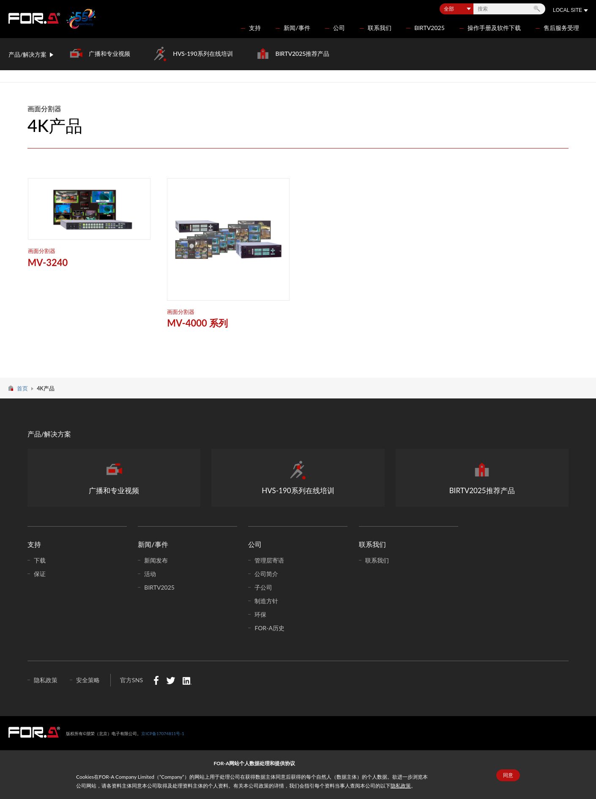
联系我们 (379, 27)
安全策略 (88, 680)
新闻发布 (156, 560)
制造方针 (266, 600)
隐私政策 (401, 786)
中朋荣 (34, 732)
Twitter (170, 680)
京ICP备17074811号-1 (162, 733)
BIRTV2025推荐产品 (303, 53)
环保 (260, 614)
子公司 (263, 587)
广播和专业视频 (109, 53)
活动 (150, 573)
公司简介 (266, 573)
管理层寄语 (269, 560)
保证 (40, 573)
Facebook (156, 680)
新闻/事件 (297, 27)
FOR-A (34, 18)
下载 (40, 560)
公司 (339, 27)
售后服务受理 (561, 27)
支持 (255, 27)
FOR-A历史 (269, 628)
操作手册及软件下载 (494, 27)
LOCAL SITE (567, 10)
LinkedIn (187, 680)
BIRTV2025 (429, 27)
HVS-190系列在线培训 (202, 53)
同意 (508, 775)
